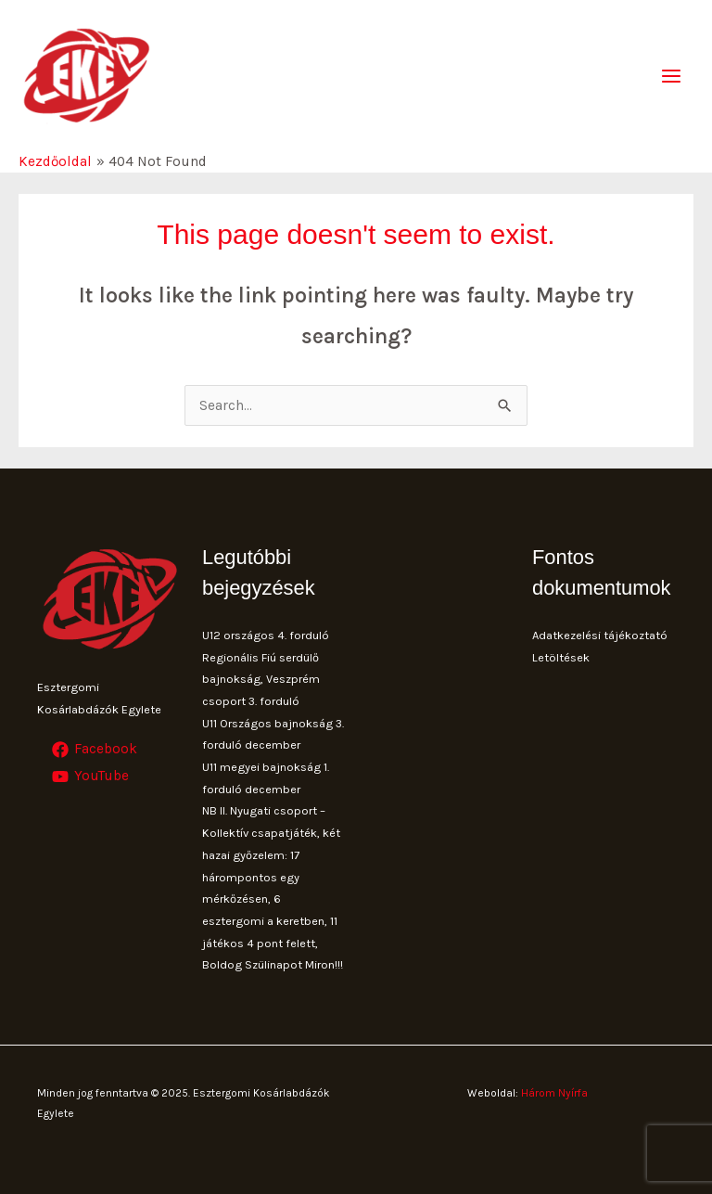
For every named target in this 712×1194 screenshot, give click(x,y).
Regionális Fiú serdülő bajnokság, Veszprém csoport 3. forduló (261, 679)
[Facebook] (94, 749)
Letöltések (561, 657)
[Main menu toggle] (671, 75)
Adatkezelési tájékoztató (600, 635)
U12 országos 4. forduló (265, 635)
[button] (672, 26)
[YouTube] (90, 776)
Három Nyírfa (554, 1092)
